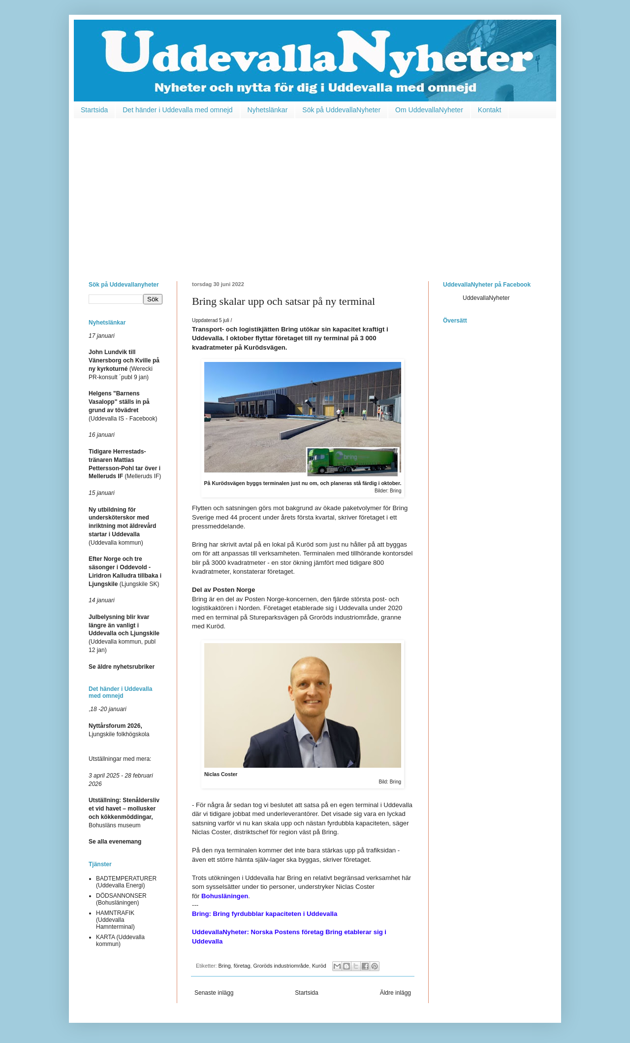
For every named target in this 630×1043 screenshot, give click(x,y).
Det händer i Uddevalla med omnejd (177, 110)
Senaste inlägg (213, 992)
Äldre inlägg (395, 992)
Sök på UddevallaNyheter (341, 110)
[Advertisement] (315, 192)
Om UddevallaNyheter (429, 110)
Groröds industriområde (281, 966)
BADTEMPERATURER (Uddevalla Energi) (126, 882)
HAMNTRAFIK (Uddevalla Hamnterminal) (115, 920)
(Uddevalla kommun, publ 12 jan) (124, 633)
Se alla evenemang (115, 841)
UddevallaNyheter (486, 297)
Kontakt (489, 110)
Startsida (94, 110)
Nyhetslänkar (268, 110)
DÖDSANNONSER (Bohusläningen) (121, 899)
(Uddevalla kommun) (122, 526)
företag (242, 966)
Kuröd (319, 966)
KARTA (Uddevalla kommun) (120, 940)
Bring (225, 966)
